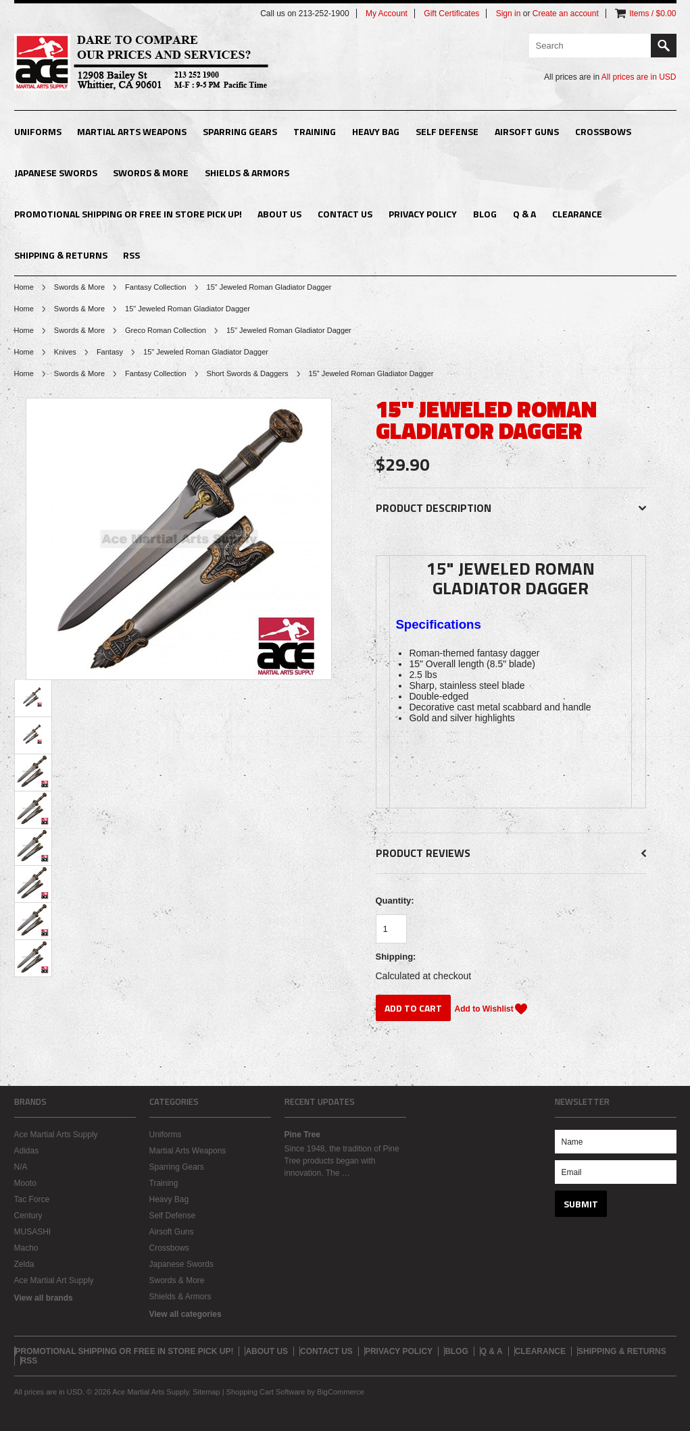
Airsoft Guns (527, 131)
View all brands (43, 1298)
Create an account (566, 13)
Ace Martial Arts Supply (56, 1134)
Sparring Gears (240, 131)
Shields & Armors (247, 172)
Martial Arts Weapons (132, 131)
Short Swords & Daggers (248, 373)
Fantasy (110, 352)
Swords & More (151, 172)
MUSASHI (32, 1232)
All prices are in (638, 77)
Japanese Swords (55, 172)
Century (28, 1215)
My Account (387, 13)
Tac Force (32, 1199)
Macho (26, 1248)
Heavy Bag (375, 131)
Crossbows (603, 131)
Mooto (25, 1183)
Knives (65, 352)
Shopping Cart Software (265, 1392)
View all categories (185, 1314)
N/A (21, 1167)
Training (314, 131)
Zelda (24, 1264)
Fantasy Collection (156, 287)
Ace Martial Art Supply (54, 1280)
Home (24, 287)
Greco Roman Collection (165, 330)
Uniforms (37, 131)
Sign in (508, 13)
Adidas (26, 1150)
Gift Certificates (451, 13)
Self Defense (447, 131)
